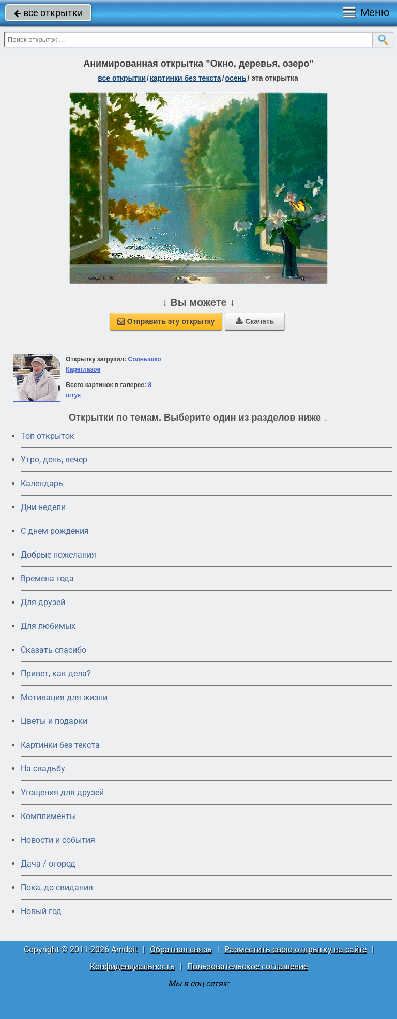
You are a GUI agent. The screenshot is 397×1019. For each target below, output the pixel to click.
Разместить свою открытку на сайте (295, 949)
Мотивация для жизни (64, 697)
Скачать (255, 321)
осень (236, 78)
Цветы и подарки (54, 721)
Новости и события (58, 840)
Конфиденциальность (132, 966)
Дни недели (43, 507)
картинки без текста (185, 78)
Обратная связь (181, 949)
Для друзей (43, 602)
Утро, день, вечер (54, 460)
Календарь (42, 483)
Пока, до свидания (57, 887)
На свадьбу (43, 769)
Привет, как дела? (56, 673)
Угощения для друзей (62, 792)
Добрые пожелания (58, 555)
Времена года (47, 578)
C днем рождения (55, 531)
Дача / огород (48, 864)
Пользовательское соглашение (247, 966)
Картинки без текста (60, 745)
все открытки (48, 12)
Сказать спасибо (53, 650)
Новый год (41, 911)
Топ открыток (47, 436)
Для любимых (48, 626)
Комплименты (48, 816)
